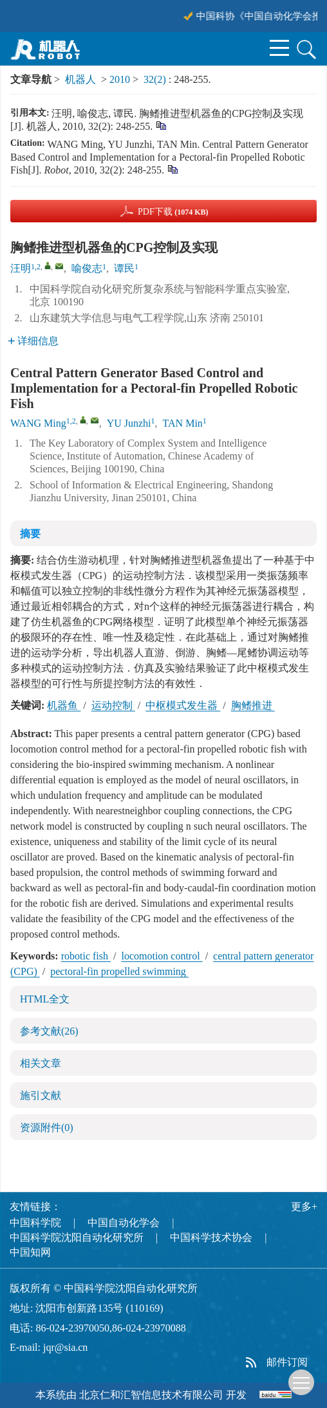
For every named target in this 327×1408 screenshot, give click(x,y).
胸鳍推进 (253, 705)
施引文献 (40, 1095)
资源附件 (46, 1127)
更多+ (304, 1206)
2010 (119, 79)
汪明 (20, 268)
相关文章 (40, 1063)
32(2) (156, 79)
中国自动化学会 (124, 1222)
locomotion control (161, 955)
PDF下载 (173, 212)
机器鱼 (63, 705)
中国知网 (30, 1252)
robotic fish (86, 955)
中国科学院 (35, 1222)
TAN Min (183, 423)
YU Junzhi (129, 423)
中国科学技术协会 (211, 1237)
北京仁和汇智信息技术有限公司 (151, 1394)
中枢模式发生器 (182, 705)
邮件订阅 (287, 1362)
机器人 (80, 79)
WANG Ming (38, 423)
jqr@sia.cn (65, 1347)
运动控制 (113, 705)
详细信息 (33, 340)
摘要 (30, 533)
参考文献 (49, 1031)
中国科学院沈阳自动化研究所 (77, 1237)
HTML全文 (45, 999)
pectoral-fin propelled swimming (119, 971)
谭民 (124, 268)
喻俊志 (86, 268)
